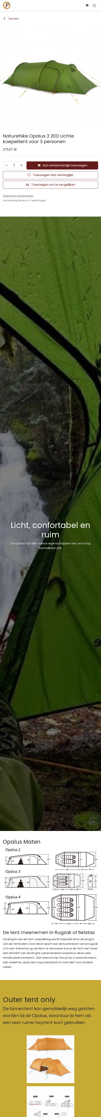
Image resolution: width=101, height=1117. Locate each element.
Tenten (10, 18)
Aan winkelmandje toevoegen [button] (62, 165)
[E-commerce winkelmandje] (87, 5)
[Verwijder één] (6, 165)
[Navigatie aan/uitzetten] (94, 5)
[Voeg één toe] (21, 165)
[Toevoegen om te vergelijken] (50, 185)
